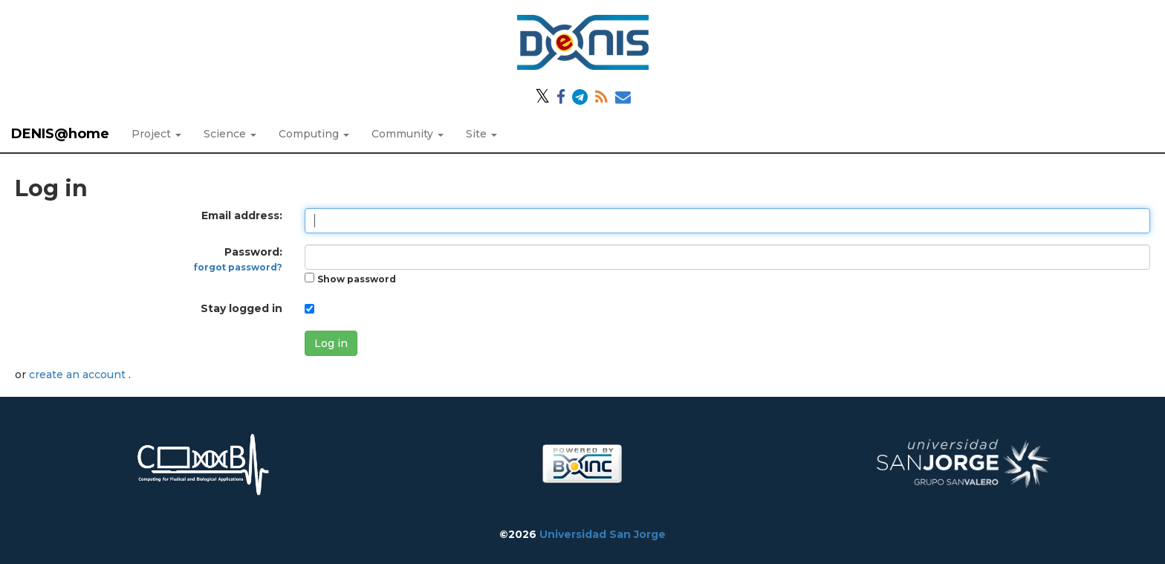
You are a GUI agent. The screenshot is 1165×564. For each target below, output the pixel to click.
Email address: (241, 215)
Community (407, 133)
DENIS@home (60, 134)
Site (481, 133)
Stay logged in (241, 308)
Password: (238, 259)
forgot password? (238, 267)
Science (230, 133)
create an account (79, 374)
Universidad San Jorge (602, 534)
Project (156, 133)
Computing (314, 133)
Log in (331, 343)
